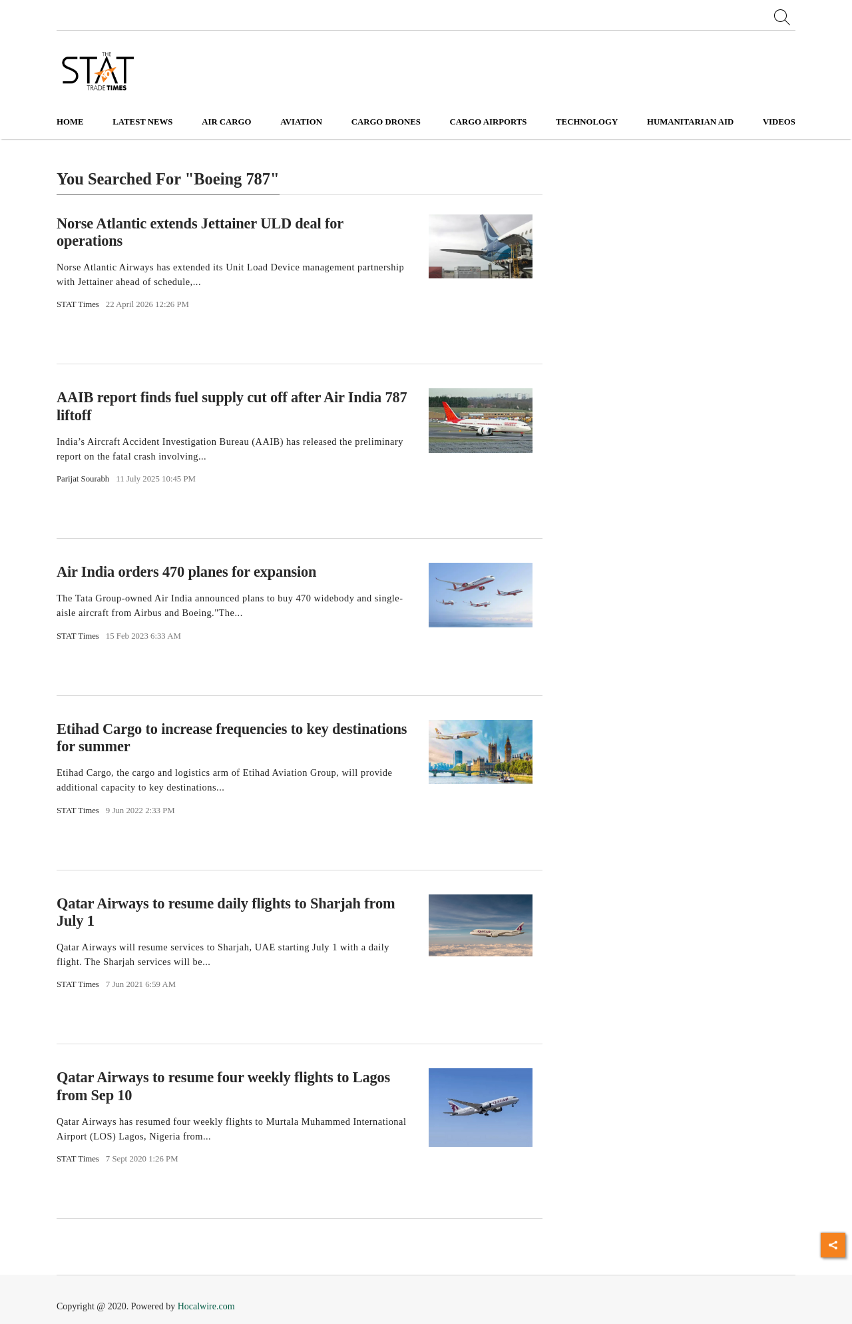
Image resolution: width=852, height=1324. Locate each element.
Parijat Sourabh (83, 479)
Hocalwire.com (206, 1306)
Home (70, 122)
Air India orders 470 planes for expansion (186, 571)
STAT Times (78, 304)
